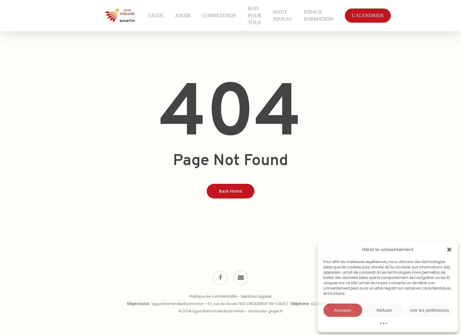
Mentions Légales (256, 296)
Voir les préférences (429, 310)
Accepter (342, 310)
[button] (449, 249)
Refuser (384, 310)
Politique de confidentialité (213, 296)
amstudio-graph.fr (265, 311)
